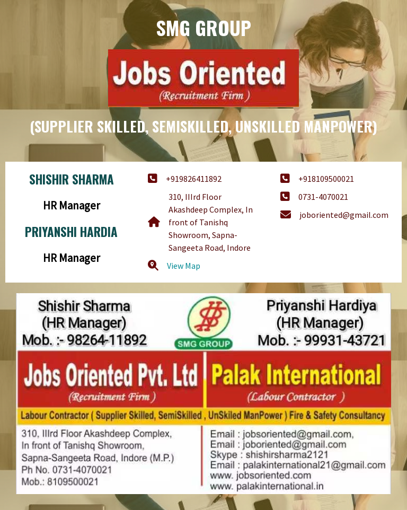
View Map (183, 265)
